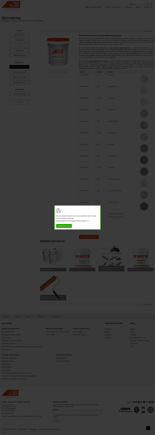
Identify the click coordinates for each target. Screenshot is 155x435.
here (87, 221)
